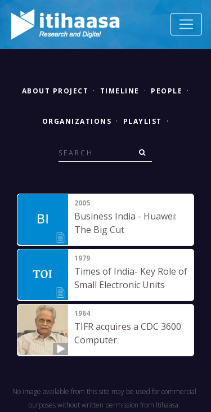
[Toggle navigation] (186, 24)
